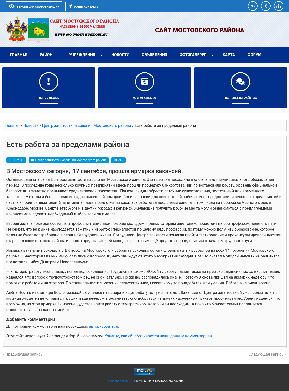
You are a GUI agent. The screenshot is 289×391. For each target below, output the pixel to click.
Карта (229, 55)
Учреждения (82, 55)
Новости (120, 55)
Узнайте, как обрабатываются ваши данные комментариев (158, 336)
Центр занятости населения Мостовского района (70, 160)
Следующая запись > (268, 354)
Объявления (154, 55)
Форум (254, 55)
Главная (18, 55)
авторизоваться (103, 326)
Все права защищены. (121, 381)
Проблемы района (240, 98)
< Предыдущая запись (23, 354)
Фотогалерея (193, 55)
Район (46, 55)
